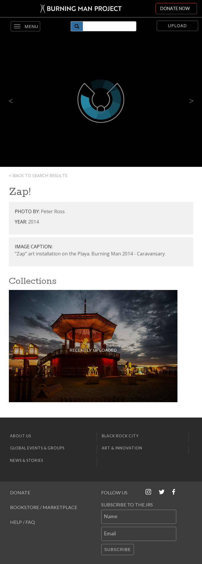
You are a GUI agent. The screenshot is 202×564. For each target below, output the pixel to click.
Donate (20, 492)
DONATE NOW (175, 8)
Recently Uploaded (93, 350)
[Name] (138, 517)
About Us (20, 435)
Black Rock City (120, 435)
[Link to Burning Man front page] (78, 8)
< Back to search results (38, 175)
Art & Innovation (122, 448)
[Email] (138, 534)
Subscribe (117, 549)
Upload (177, 25)
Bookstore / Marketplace (43, 507)
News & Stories (26, 460)
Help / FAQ (22, 522)
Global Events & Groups (37, 448)
